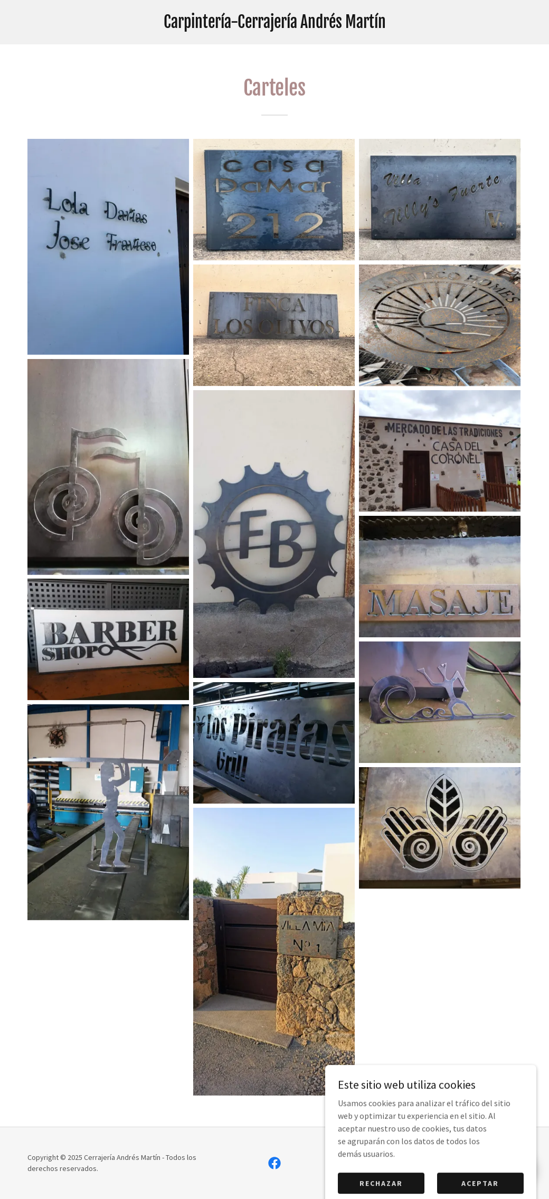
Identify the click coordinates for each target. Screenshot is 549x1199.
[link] (274, 25)
